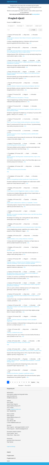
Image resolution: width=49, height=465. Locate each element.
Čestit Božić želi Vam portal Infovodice (16, 169)
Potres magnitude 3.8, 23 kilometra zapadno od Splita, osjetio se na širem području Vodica (24, 110)
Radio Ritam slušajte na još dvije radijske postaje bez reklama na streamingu (23, 307)
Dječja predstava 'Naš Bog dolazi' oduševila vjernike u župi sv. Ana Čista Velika (23, 157)
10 (28, 382)
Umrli (8, 461)
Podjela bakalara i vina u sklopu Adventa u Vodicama (20, 238)
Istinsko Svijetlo (11, 250)
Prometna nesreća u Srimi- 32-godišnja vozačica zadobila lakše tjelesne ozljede (22, 134)
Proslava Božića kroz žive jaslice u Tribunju (18, 97)
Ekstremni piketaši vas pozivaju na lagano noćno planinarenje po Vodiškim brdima (23, 73)
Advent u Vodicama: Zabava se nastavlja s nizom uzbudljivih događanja (22, 320)
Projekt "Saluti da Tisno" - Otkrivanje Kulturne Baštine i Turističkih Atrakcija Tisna (23, 361)
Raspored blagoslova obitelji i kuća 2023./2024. (18, 342)
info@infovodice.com (15, 409)
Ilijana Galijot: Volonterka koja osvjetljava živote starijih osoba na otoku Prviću (23, 296)
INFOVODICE (12, 2)
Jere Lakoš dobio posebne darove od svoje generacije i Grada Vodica (24, 227)
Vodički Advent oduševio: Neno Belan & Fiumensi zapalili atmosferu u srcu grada (24, 38)
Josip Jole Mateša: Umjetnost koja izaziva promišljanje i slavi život (23, 86)
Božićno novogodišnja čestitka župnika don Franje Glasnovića (22, 179)
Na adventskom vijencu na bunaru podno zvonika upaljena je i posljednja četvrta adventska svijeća (22, 273)
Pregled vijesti (10, 455)
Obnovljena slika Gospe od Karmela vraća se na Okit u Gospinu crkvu (24, 350)
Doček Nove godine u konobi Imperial (16, 145)
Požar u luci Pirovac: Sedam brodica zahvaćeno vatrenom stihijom (23, 122)
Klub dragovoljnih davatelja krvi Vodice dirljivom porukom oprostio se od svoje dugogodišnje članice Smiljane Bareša (24, 51)
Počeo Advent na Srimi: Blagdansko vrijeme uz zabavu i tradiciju (23, 191)
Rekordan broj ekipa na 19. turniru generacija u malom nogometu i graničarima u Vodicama (23, 285)
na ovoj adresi (36, 14)
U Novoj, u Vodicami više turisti (14, 332)
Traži (33, 30)
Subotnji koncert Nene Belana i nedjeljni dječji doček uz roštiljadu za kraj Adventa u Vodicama (24, 62)
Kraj (38, 382)
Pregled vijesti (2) (11, 458)
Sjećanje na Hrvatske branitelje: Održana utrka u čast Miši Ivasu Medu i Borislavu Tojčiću (24, 215)
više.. (30, 43)
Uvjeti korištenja (11, 446)
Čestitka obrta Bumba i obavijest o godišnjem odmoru (20, 373)
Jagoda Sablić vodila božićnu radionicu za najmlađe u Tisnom (22, 202)
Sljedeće (33, 382)
